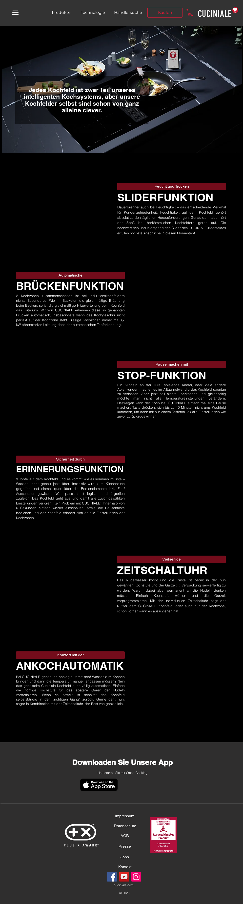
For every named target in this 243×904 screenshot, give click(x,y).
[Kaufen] (164, 13)
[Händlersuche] (127, 13)
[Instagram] (136, 877)
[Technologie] (92, 13)
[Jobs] (124, 857)
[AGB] (124, 836)
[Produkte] (61, 13)
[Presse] (124, 846)
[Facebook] (112, 877)
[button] (15, 12)
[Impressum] (124, 816)
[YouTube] (124, 877)
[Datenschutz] (124, 826)
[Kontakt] (124, 867)
